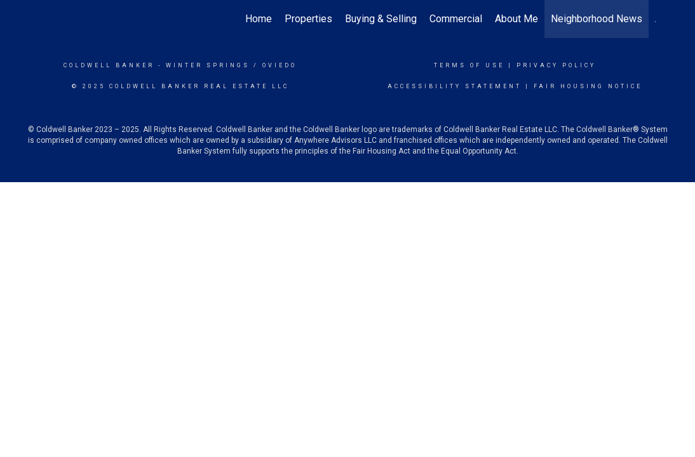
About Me (516, 19)
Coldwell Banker (109, 65)
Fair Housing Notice (588, 86)
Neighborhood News (596, 19)
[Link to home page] (46, 19)
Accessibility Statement (455, 86)
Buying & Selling (381, 19)
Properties (308, 19)
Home (258, 19)
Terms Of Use (469, 65)
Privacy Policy (556, 65)
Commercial (455, 19)
